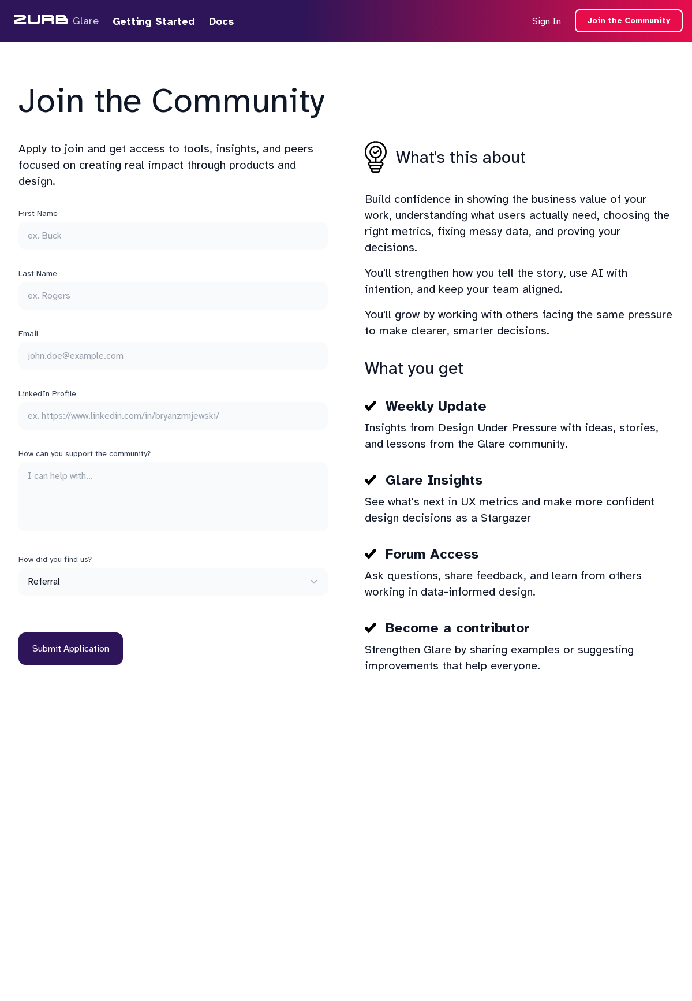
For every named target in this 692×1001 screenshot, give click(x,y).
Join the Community (629, 20)
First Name (38, 213)
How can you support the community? (84, 454)
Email (28, 333)
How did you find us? (55, 559)
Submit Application (70, 648)
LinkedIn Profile (47, 394)
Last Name (37, 273)
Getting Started (154, 21)
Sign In (546, 21)
